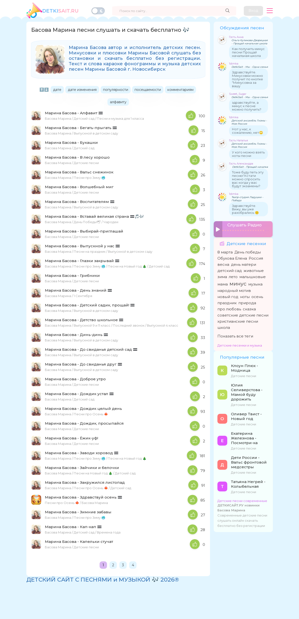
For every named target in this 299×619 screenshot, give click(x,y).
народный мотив (234, 290)
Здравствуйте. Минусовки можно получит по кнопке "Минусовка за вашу (247, 79)
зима (222, 276)
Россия (256, 258)
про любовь (229, 308)
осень (257, 296)
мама (222, 284)
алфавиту (118, 102)
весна (223, 264)
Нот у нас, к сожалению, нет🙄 (247, 130)
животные (254, 270)
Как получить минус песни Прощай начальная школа (248, 52)
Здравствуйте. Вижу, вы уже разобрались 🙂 (245, 209)
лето (233, 276)
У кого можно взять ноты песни (248, 154)
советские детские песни (242, 315)
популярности (115, 89)
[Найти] (227, 11)
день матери (243, 264)
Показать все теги (235, 336)
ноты (245, 296)
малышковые (252, 276)
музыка (255, 284)
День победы (247, 252)
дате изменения (82, 89)
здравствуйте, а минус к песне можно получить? (246, 105)
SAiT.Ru (60, 11)
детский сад (229, 270)
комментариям (180, 89)
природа (247, 302)
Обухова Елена (232, 258)
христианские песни (237, 321)
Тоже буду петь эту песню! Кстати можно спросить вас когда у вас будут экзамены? (248, 179)
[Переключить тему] (98, 10)
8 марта (225, 252)
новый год (227, 296)
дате (57, 89)
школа (223, 327)
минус (237, 283)
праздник (227, 302)
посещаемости (148, 89)
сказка (249, 308)
